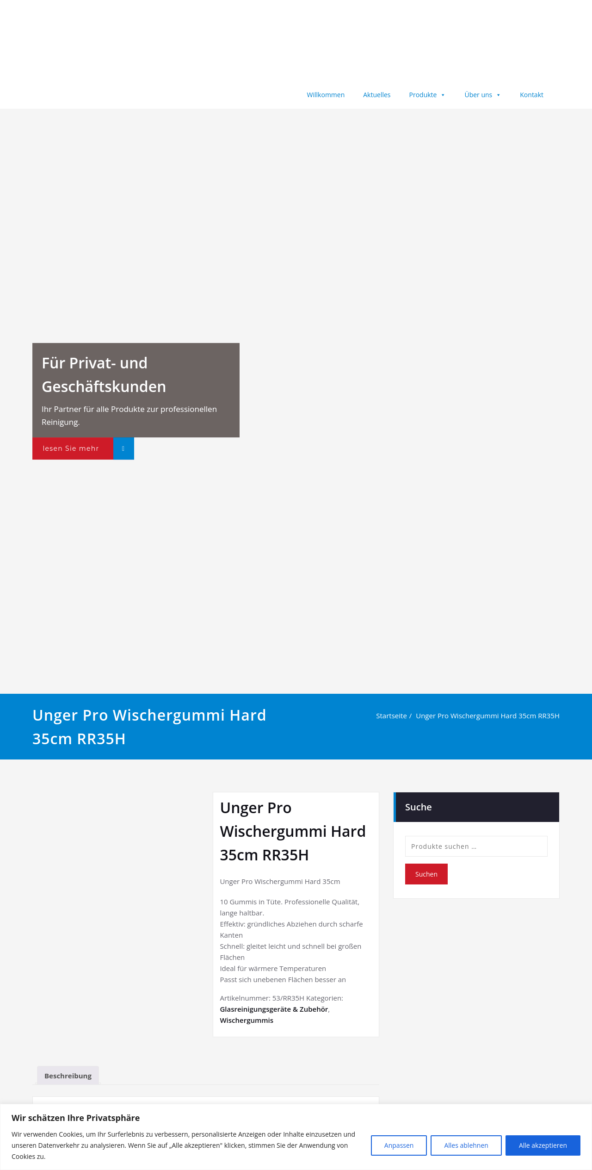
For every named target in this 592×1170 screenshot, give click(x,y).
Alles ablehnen (466, 1145)
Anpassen (399, 1145)
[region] (296, 1137)
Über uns (482, 94)
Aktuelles (376, 94)
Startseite (392, 715)
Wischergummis (246, 1020)
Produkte (427, 94)
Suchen (426, 874)
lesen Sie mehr (71, 448)
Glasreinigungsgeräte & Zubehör (274, 1009)
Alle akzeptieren (543, 1145)
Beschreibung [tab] (68, 1075)
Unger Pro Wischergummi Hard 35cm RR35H (489, 715)
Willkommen (326, 94)
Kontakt (531, 94)
